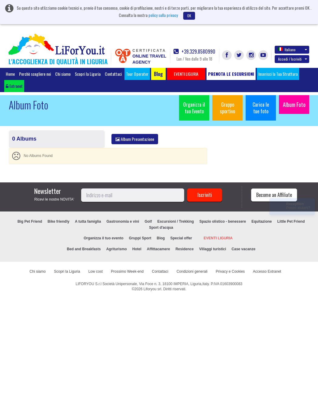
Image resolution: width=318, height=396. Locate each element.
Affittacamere (158, 249)
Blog (161, 238)
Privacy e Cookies (230, 271)
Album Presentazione (134, 139)
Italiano (292, 49)
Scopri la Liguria (88, 74)
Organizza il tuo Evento (194, 108)
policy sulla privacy (163, 15)
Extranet (14, 86)
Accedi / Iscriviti (292, 59)
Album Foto (294, 104)
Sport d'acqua (161, 227)
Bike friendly (58, 221)
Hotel (136, 249)
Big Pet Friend (30, 221)
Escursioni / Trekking (175, 221)
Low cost (95, 271)
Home (10, 74)
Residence (184, 249)
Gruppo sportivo (227, 108)
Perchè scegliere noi (35, 74)
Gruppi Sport (140, 238)
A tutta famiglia (88, 221)
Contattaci (113, 74)
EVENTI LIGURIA (218, 238)
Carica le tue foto (261, 108)
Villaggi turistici (212, 249)
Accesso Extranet (267, 271)
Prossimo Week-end (127, 271)
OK (189, 15)
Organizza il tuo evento (103, 238)
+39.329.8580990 (194, 51)
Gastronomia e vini (122, 221)
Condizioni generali (192, 271)
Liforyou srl (152, 289)
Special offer (181, 238)
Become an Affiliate (274, 194)
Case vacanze (244, 249)
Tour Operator (137, 74)
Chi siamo (63, 74)
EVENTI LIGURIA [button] (186, 74)
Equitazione (261, 221)
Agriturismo (116, 249)
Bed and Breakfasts (84, 249)
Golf (148, 221)
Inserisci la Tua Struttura (278, 74)
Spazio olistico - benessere (222, 221)
